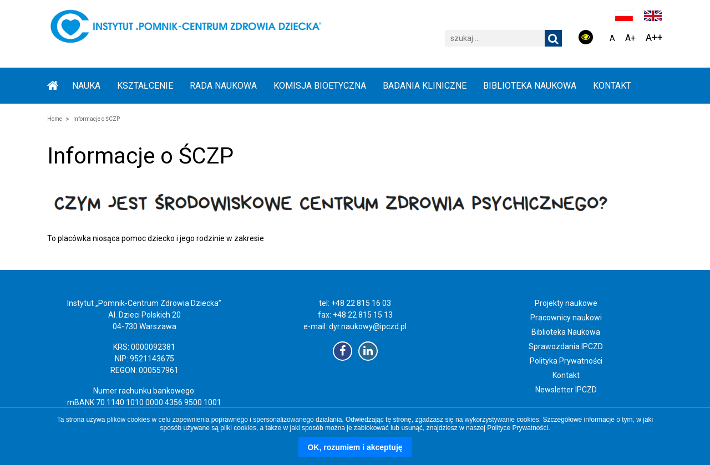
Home (54, 119)
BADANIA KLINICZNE (424, 85)
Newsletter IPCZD (566, 389)
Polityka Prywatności (566, 360)
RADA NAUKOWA (223, 85)
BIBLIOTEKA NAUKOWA (529, 85)
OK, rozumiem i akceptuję (354, 447)
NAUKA (86, 85)
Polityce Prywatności (517, 428)
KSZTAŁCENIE (145, 85)
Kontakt (612, 85)
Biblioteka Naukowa (565, 332)
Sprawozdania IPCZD (566, 346)
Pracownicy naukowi (566, 317)
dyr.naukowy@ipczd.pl (368, 326)
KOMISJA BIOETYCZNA (319, 85)
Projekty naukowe (566, 303)
